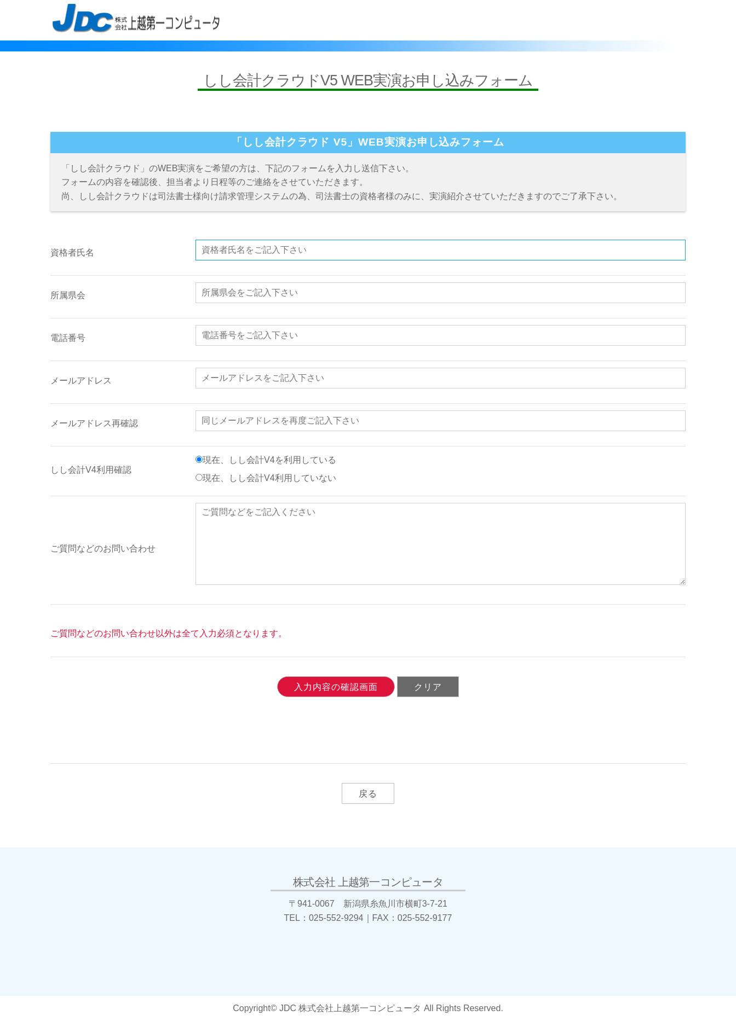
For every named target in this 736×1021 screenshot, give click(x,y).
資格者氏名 (72, 252)
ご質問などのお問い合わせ (103, 548)
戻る (368, 793)
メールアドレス (81, 380)
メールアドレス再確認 (94, 423)
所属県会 (67, 295)
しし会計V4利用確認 (90, 469)
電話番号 (67, 338)
